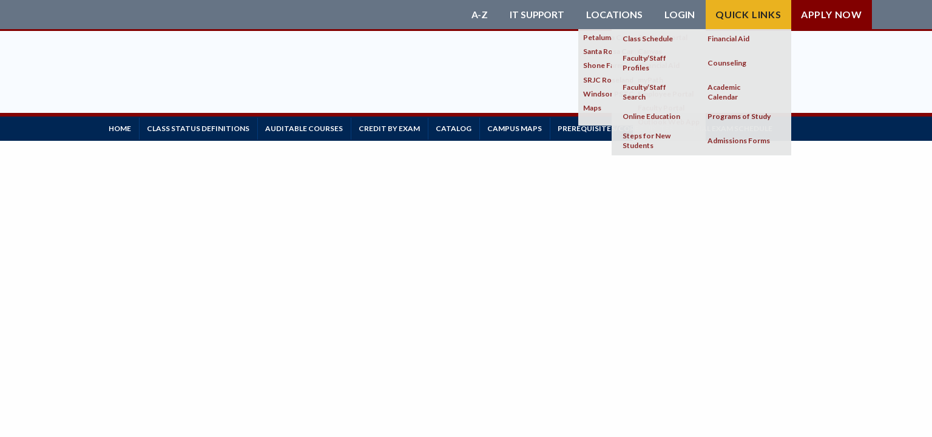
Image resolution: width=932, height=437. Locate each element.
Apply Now (831, 14)
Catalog (473, 127)
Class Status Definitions (205, 127)
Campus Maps (538, 127)
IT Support (535, 14)
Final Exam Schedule (763, 127)
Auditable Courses (315, 127)
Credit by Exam (404, 127)
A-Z (477, 14)
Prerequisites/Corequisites (643, 127)
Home (122, 127)
